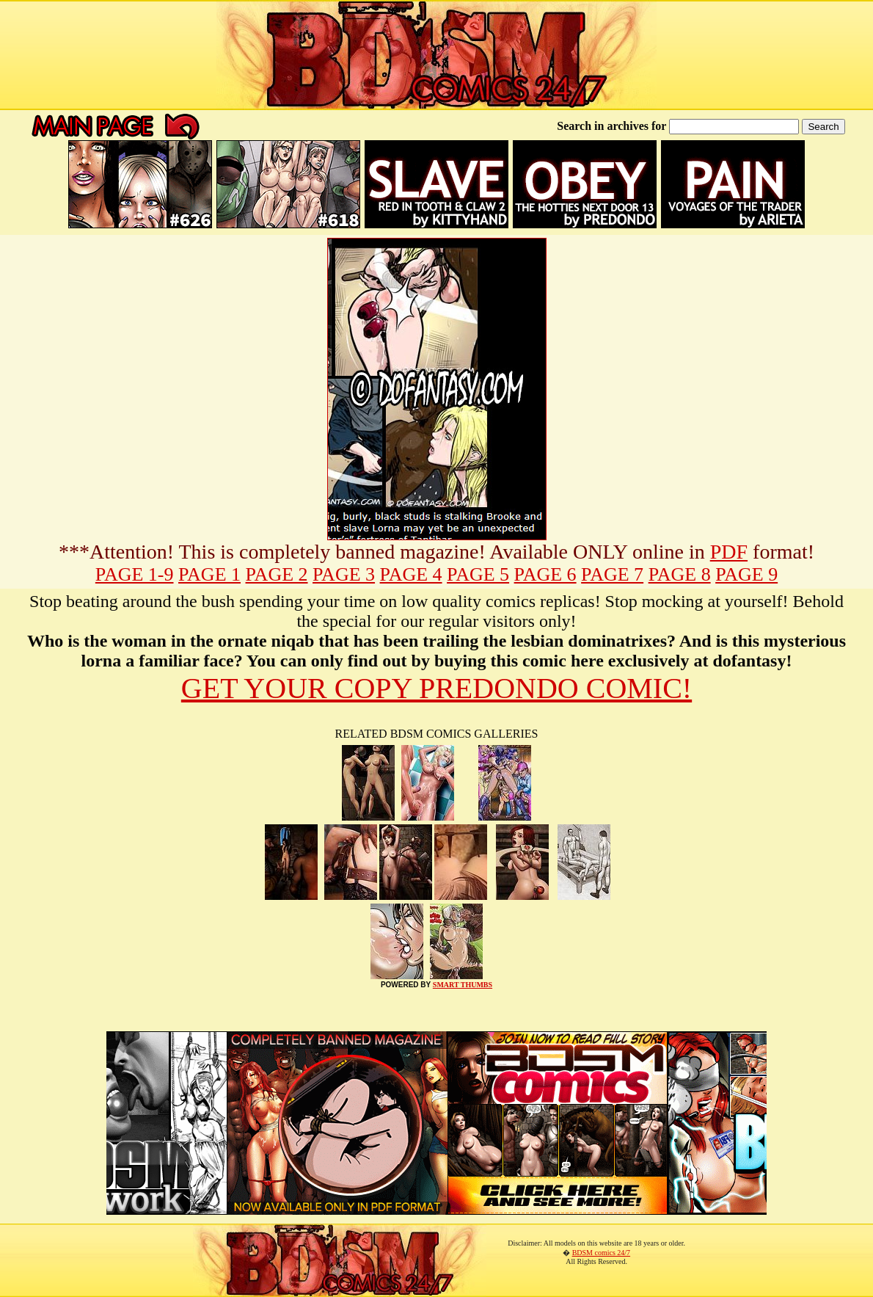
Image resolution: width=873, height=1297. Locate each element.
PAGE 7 (612, 574)
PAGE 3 (344, 574)
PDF (729, 551)
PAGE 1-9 (134, 574)
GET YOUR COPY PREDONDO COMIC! (436, 688)
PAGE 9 (746, 574)
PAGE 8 (680, 574)
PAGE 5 (478, 574)
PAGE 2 (277, 574)
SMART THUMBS (462, 985)
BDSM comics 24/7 (601, 1253)
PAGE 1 (209, 574)
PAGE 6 (545, 574)
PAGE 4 (411, 574)
